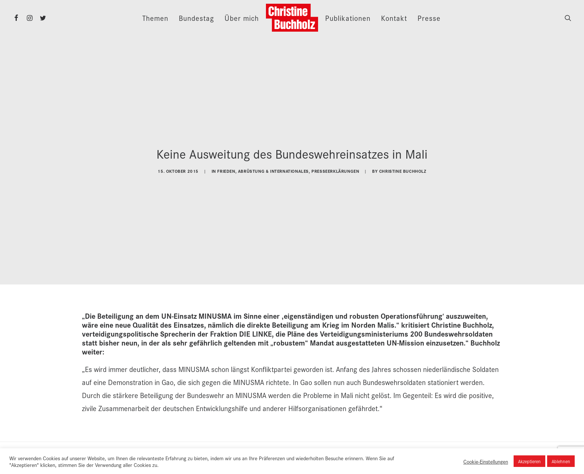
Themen (155, 18)
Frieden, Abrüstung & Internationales (263, 169)
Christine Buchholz (402, 169)
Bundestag (196, 18)
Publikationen (348, 18)
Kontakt (394, 18)
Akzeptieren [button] (529, 461)
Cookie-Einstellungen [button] (485, 461)
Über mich (242, 18)
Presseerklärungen (335, 169)
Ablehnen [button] (561, 461)
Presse (429, 18)
